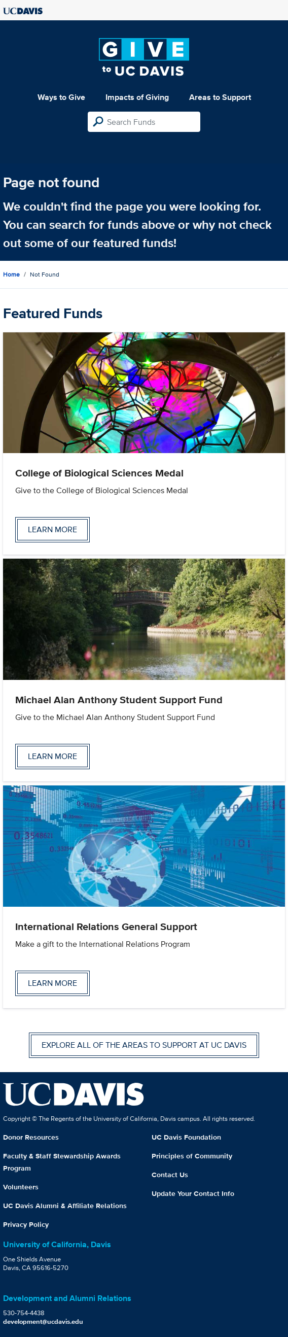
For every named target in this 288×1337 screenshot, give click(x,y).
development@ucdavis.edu (43, 1321)
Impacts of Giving (137, 97)
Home (11, 274)
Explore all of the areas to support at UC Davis (144, 1045)
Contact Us (170, 1175)
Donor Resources (31, 1137)
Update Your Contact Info (193, 1193)
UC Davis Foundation (186, 1137)
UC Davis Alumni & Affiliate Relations (65, 1206)
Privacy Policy (26, 1224)
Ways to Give (61, 97)
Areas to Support (220, 97)
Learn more (52, 529)
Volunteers (21, 1187)
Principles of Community (192, 1156)
